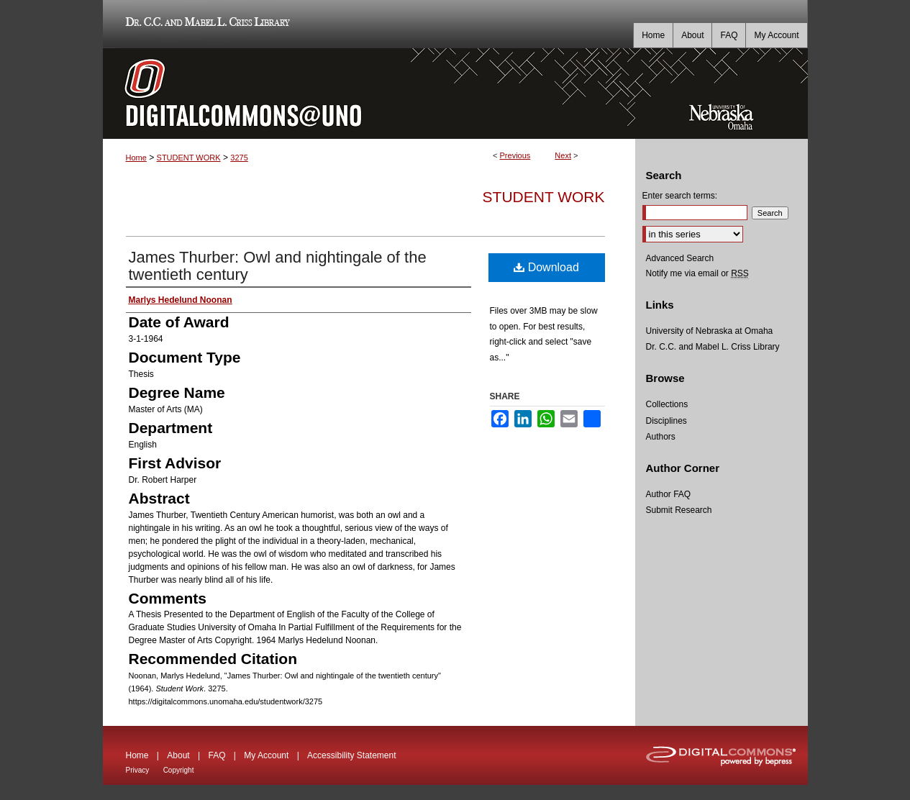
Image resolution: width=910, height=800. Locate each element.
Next (563, 155)
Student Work (544, 196)
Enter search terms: (680, 196)
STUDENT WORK (189, 157)
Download (546, 267)
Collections (667, 404)
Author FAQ (668, 494)
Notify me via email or (697, 273)
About (178, 755)
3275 (238, 157)
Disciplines (666, 421)
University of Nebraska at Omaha (709, 331)
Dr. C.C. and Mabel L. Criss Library (205, 24)
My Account (266, 755)
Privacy (138, 770)
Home (136, 157)
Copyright (178, 770)
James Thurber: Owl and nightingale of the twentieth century (278, 265)
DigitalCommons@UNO (369, 93)
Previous (515, 155)
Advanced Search (680, 258)
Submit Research (679, 510)
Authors (660, 437)
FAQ (216, 755)
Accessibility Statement (351, 755)
